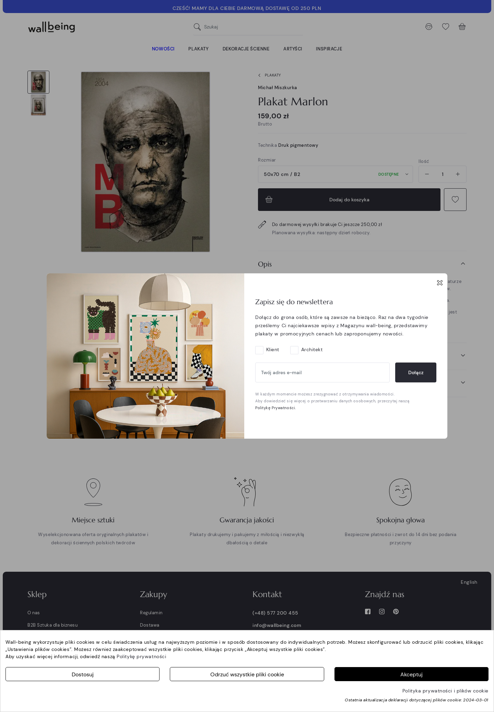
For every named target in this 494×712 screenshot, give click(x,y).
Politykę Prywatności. (275, 407)
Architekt (312, 349)
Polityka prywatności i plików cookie (445, 691)
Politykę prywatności (141, 656)
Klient (272, 349)
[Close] (440, 282)
